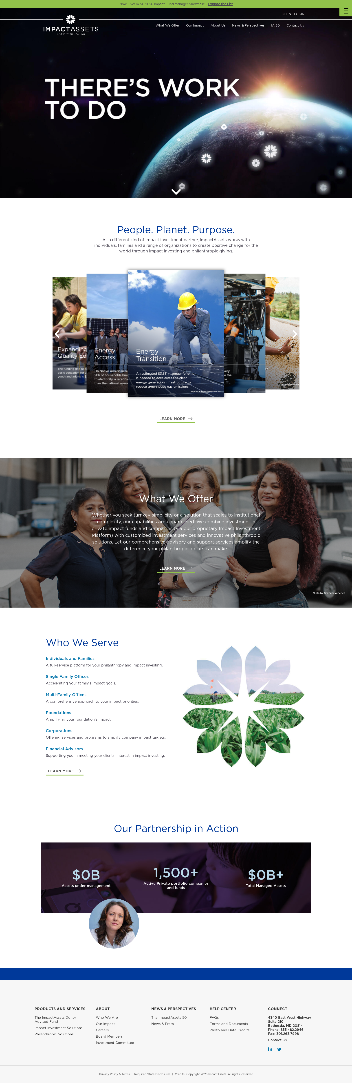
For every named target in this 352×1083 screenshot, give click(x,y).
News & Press (162, 1024)
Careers (102, 1030)
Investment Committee (115, 1043)
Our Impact (195, 25)
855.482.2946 (292, 1030)
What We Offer (167, 25)
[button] (295, 334)
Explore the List (220, 4)
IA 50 (275, 25)
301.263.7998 (287, 1034)
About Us (218, 25)
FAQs (214, 1018)
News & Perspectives (248, 25)
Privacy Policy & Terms (114, 1074)
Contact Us (295, 25)
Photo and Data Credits (229, 1030)
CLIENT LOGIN (293, 14)
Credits (180, 1074)
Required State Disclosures (152, 1074)
